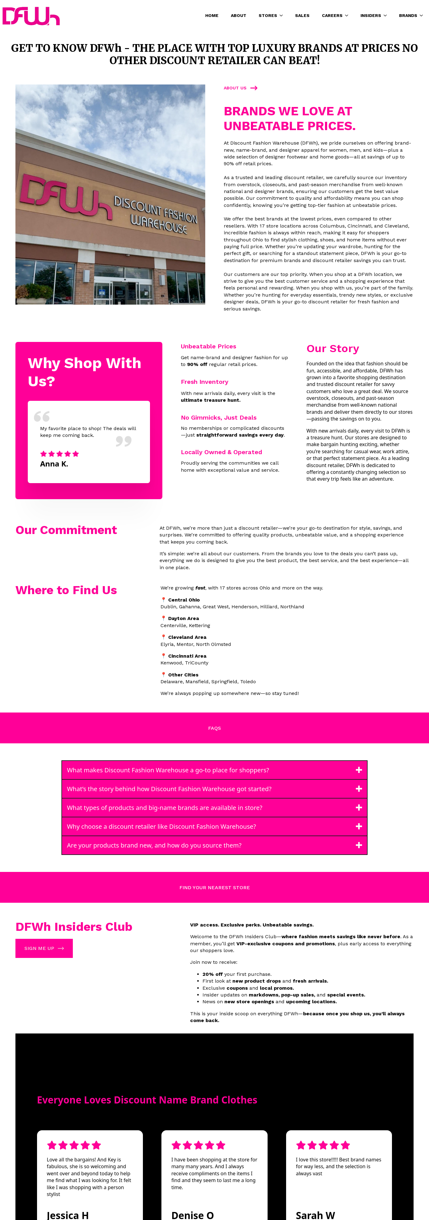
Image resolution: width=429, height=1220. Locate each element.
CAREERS (332, 15)
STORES (268, 15)
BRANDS (408, 15)
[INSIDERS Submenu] (387, 15)
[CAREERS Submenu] (348, 15)
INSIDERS (370, 15)
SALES (302, 15)
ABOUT (238, 15)
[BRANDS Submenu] (423, 15)
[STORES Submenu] (283, 15)
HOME (212, 15)
